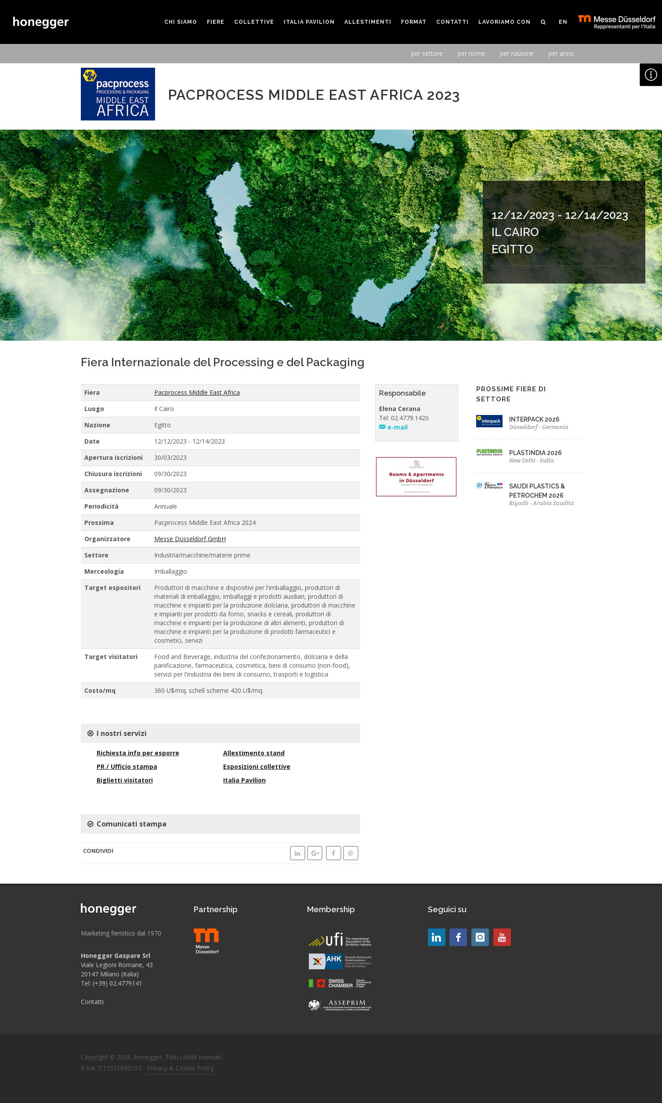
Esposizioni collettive (256, 766)
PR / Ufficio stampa (127, 766)
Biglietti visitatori (125, 780)
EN (563, 22)
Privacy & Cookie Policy (180, 1068)
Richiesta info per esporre (138, 753)
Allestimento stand (254, 753)
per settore (427, 53)
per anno (561, 53)
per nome (471, 53)
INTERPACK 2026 (534, 419)
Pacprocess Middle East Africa (197, 392)
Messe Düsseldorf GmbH (190, 539)
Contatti (92, 1001)
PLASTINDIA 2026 (535, 452)
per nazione (517, 53)
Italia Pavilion (244, 780)
